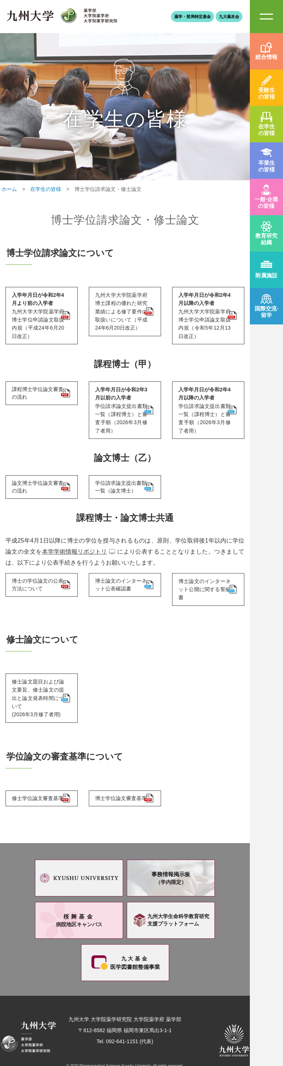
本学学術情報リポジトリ (74, 536)
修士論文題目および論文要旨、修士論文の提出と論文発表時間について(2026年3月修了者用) (36, 673)
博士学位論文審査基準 (120, 776)
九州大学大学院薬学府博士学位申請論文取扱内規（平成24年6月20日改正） (36, 313)
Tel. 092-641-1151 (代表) (125, 1025)
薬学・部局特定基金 (192, 16)
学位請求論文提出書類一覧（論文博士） (120, 470)
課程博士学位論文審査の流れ (36, 388)
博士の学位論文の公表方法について (36, 570)
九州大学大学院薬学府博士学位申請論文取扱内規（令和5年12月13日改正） (203, 309)
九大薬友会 (229, 16)
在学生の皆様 (45, 189)
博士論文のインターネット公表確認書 (120, 570)
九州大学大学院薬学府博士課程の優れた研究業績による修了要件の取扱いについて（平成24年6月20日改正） (120, 309)
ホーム (9, 189)
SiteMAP (266, 16)
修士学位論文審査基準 (36, 776)
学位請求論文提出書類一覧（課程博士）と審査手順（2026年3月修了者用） (120, 398)
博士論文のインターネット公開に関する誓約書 (203, 570)
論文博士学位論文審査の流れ (36, 470)
